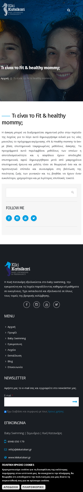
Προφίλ (12, 332)
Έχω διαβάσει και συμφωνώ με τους (35, 411)
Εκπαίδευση (14, 355)
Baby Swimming (17, 338)
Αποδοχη (11, 487)
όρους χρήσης (56, 411)
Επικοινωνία (15, 367)
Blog (10, 361)
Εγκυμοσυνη (15, 344)
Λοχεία (12, 349)
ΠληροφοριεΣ (33, 487)
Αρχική (5, 78)
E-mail (8, 395)
